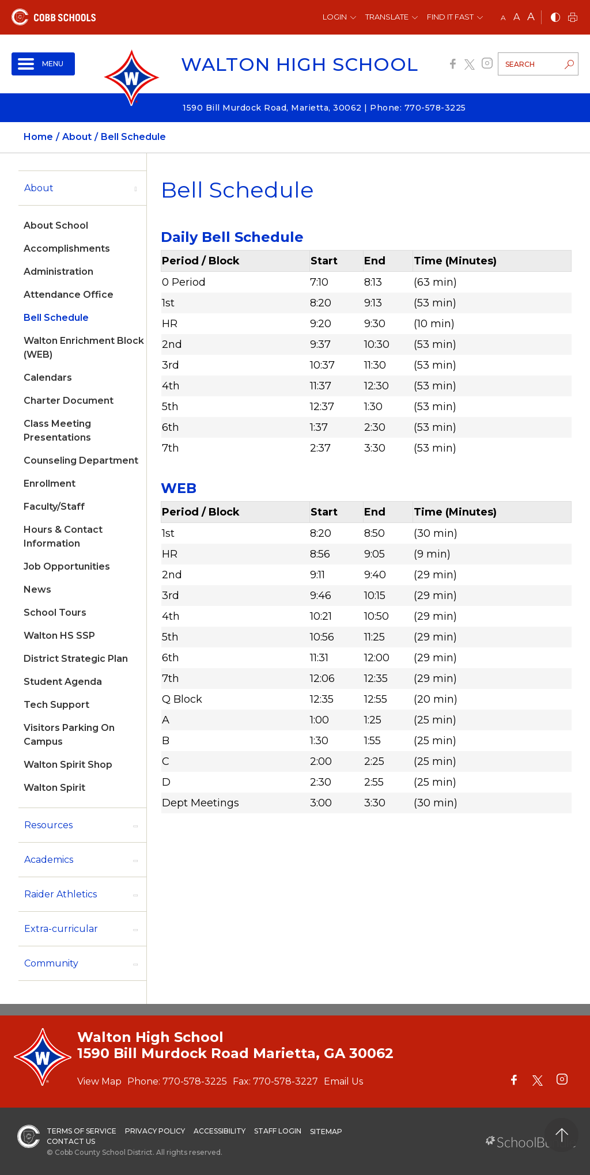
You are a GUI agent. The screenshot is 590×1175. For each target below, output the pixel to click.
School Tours (55, 612)
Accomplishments (67, 248)
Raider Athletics (60, 894)
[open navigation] (43, 63)
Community (51, 963)
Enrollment (49, 483)
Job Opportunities (67, 566)
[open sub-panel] (135, 188)
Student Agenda (63, 681)
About (39, 188)
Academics (48, 859)
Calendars (48, 377)
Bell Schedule (56, 317)
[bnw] (555, 18)
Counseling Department (81, 460)
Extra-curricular (61, 928)
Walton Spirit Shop (68, 764)
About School (56, 225)
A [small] (503, 17)
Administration (58, 271)
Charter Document (69, 400)
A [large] (531, 16)
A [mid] (516, 17)
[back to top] (561, 1135)
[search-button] (569, 66)
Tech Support (56, 704)
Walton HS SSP (59, 635)
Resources (48, 825)
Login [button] (335, 16)
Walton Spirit (54, 787)
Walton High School (299, 64)
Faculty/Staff (54, 506)
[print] (572, 18)
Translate (387, 16)
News (37, 589)
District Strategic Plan (76, 658)
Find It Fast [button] (450, 16)
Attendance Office (69, 294)
